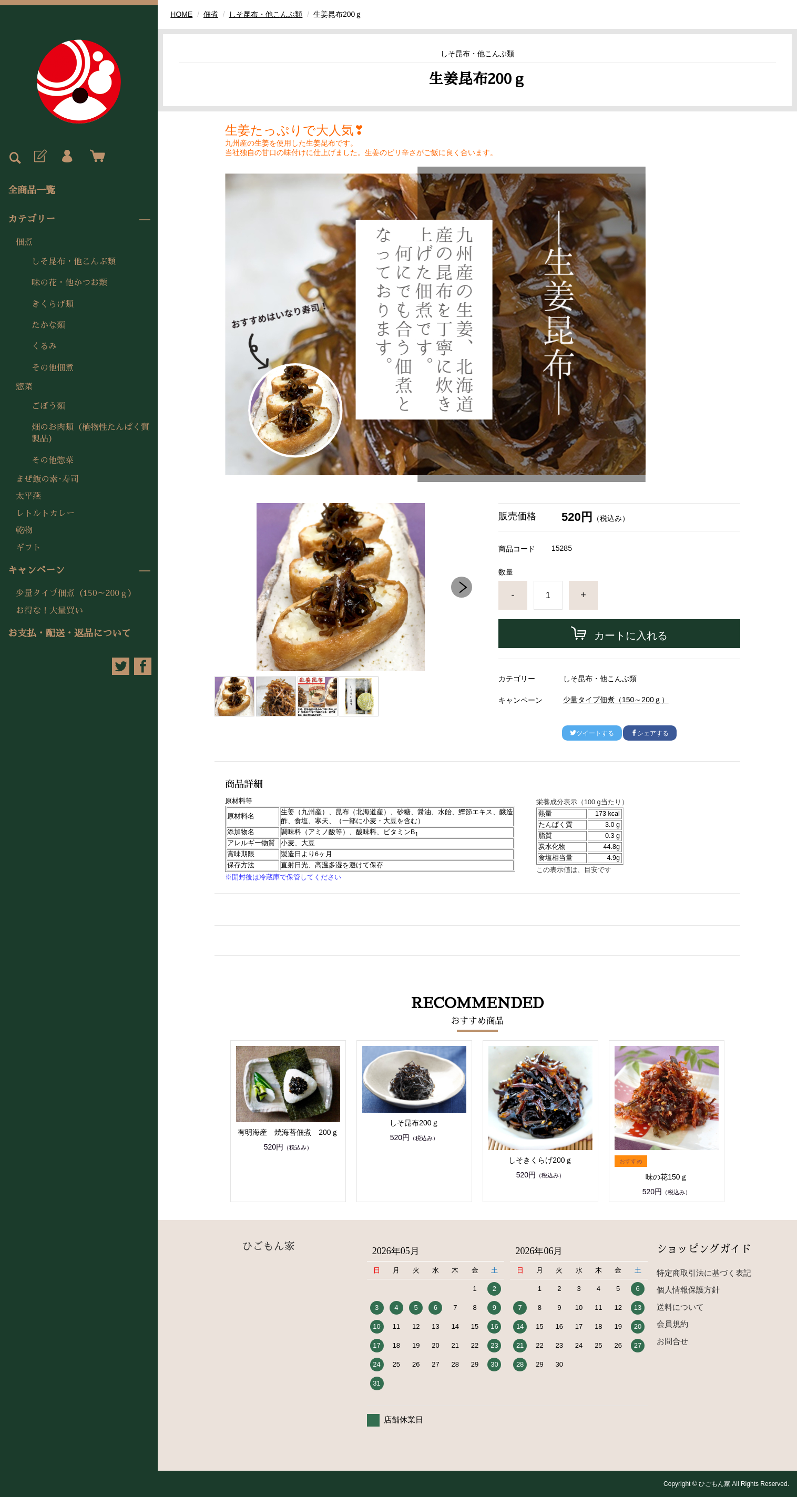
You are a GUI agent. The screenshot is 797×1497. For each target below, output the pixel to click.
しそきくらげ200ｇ (540, 1160)
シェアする (650, 733)
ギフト (28, 548)
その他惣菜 (53, 460)
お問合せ (672, 1341)
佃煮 (24, 242)
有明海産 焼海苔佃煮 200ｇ (288, 1132)
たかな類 (48, 325)
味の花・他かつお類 (69, 283)
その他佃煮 (53, 368)
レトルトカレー (45, 513)
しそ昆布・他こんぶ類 (74, 262)
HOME (181, 14)
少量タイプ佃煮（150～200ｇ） (76, 593)
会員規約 (672, 1323)
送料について (680, 1307)
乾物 (24, 530)
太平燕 (28, 496)
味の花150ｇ (666, 1177)
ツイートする (592, 733)
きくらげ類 (53, 304)
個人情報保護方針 (688, 1289)
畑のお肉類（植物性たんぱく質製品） (90, 433)
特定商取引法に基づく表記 (704, 1272)
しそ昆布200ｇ (414, 1123)
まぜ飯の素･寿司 (47, 479)
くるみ (44, 346)
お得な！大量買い (49, 611)
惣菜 (24, 387)
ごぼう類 (48, 406)
